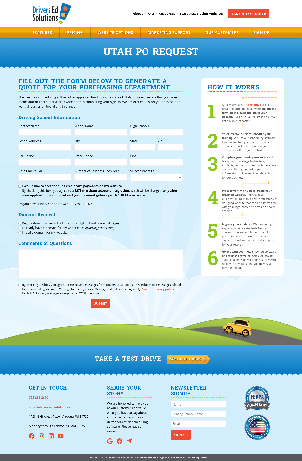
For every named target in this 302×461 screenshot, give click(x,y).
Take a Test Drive (248, 13)
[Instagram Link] (43, 438)
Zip (160, 141)
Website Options (115, 32)
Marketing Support (169, 32)
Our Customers (222, 32)
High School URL (142, 126)
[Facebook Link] (33, 438)
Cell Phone (26, 156)
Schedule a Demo (186, 359)
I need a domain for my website (45, 232)
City (77, 141)
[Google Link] (111, 443)
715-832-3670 (38, 398)
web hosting (175, 457)
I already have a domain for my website (68, 228)
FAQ (151, 14)
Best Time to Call (30, 171)
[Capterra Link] (130, 443)
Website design (156, 457)
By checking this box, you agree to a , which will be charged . (99, 190)
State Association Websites (202, 14)
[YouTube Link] (62, 438)
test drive (254, 104)
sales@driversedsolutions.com (52, 407)
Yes (77, 204)
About (138, 14)
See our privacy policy (158, 289)
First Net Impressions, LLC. (200, 457)
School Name (84, 126)
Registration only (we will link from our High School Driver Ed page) (70, 223)
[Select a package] (156, 177)
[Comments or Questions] (100, 263)
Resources (167, 14)
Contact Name (28, 126)
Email (134, 156)
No (90, 204)
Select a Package (142, 171)
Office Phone (83, 156)
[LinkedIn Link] (52, 438)
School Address (29, 141)
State (134, 141)
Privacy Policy (138, 457)
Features (42, 32)
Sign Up (261, 32)
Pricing (75, 32)
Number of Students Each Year (96, 171)
